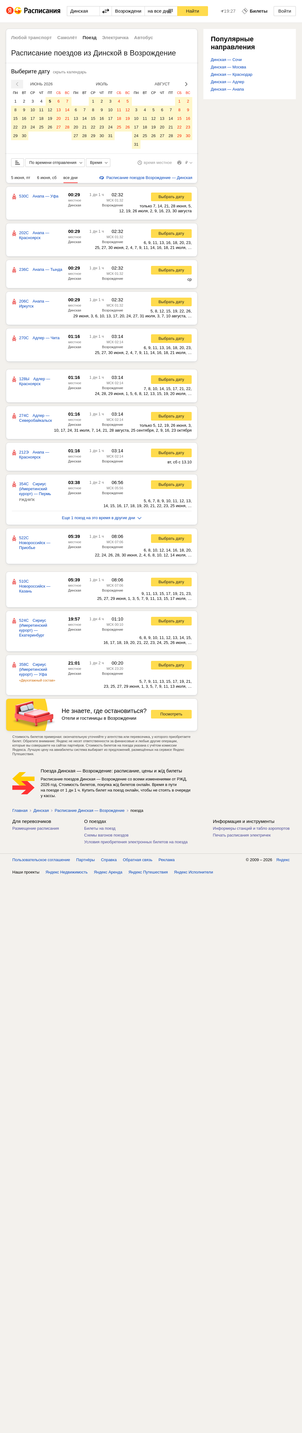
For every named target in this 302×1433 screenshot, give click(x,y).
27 (58, 127)
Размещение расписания (35, 828)
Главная (19, 810)
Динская (74, 205)
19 (50, 118)
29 (15, 135)
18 (41, 118)
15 (15, 118)
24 (33, 127)
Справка (109, 859)
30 (24, 135)
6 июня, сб (46, 177)
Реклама (167, 859)
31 (110, 135)
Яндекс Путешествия (148, 872)
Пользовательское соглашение (41, 859)
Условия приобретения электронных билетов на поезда (136, 842)
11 (41, 110)
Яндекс (283, 859)
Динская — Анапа (227, 89)
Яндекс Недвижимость (67, 872)
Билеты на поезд (100, 828)
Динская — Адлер (227, 81)
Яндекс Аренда (108, 872)
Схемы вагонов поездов (106, 835)
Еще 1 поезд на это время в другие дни (102, 517)
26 (50, 127)
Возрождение (112, 205)
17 (33, 118)
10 (33, 110)
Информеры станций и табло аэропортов (251, 828)
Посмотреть (171, 714)
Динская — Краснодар (231, 74)
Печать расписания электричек (242, 835)
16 (24, 118)
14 (67, 110)
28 (67, 127)
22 (15, 127)
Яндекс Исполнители (193, 872)
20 (58, 118)
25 (41, 127)
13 (58, 110)
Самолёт (67, 37)
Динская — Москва (228, 67)
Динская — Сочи (226, 59)
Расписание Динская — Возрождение (89, 810)
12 (50, 110)
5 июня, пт (20, 177)
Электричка (115, 37)
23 (24, 127)
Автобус (143, 37)
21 (67, 118)
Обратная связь (138, 859)
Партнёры (85, 859)
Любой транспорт (31, 37)
